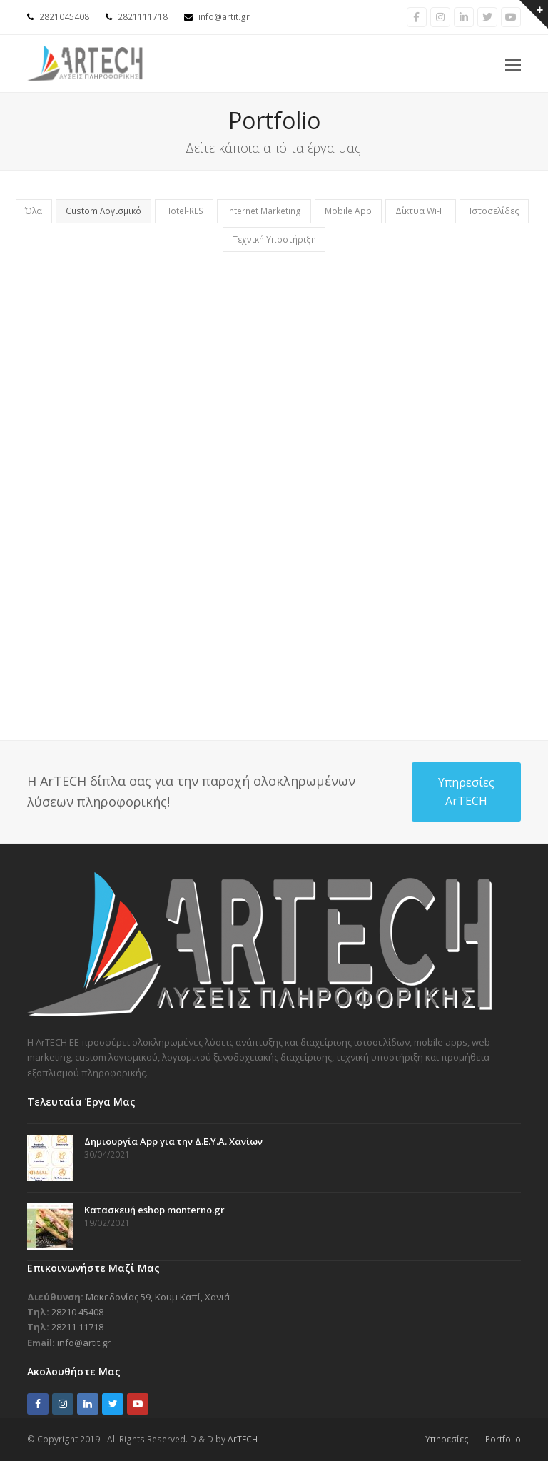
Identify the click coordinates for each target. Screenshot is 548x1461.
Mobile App (348, 211)
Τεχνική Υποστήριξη (274, 239)
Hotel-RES (184, 211)
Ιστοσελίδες (494, 211)
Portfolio (503, 1439)
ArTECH (243, 1439)
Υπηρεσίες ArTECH (466, 791)
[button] (513, 63)
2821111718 (143, 17)
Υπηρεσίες (447, 1439)
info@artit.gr (224, 17)
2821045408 (64, 17)
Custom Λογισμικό (103, 211)
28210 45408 (77, 1311)
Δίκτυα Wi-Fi (420, 211)
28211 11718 (77, 1326)
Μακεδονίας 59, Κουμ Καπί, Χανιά (158, 1296)
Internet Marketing (264, 211)
